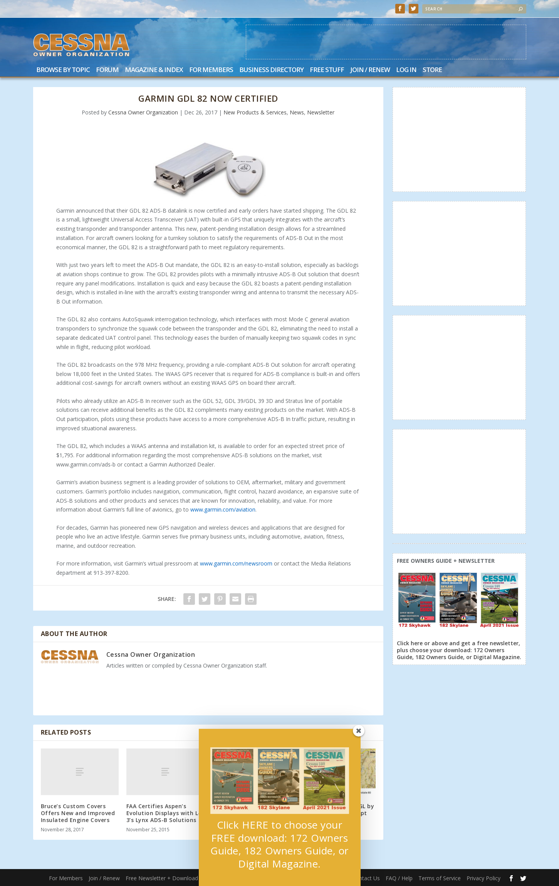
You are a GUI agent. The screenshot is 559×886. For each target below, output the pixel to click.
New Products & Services (255, 112)
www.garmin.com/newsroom (236, 563)
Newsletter (320, 112)
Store (432, 70)
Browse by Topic (63, 70)
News (297, 112)
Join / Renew (370, 70)
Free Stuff (327, 70)
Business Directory (271, 70)
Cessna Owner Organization (143, 112)
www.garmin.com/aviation (222, 509)
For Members (211, 70)
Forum (107, 70)
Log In (406, 70)
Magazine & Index (154, 70)
